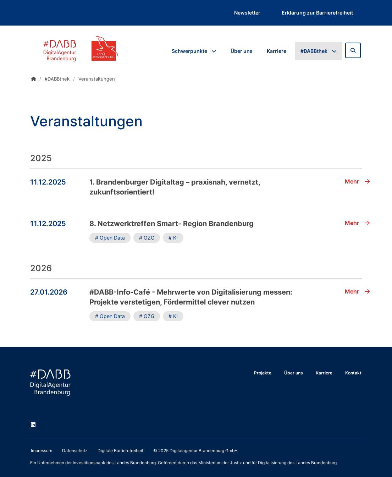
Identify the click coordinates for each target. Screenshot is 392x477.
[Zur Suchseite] (353, 50)
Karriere (276, 51)
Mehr (357, 181)
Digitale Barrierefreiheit (120, 450)
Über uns (242, 51)
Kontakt (353, 372)
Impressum (41, 450)
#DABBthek (313, 51)
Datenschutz (75, 450)
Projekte (262, 372)
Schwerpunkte (189, 51)
